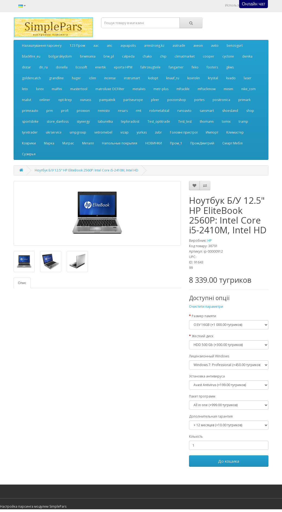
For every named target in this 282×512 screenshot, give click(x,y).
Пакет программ (202, 396)
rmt (138, 110)
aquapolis (128, 45)
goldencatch (31, 78)
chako (147, 56)
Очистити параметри (206, 306)
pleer (155, 99)
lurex (40, 89)
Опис (22, 283)
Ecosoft (81, 67)
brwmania (87, 56)
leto (25, 89)
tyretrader (30, 132)
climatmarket (185, 56)
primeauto (30, 110)
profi (65, 110)
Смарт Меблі (232, 143)
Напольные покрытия (119, 143)
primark (244, 99)
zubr (158, 132)
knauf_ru (172, 78)
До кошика (228, 461)
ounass (85, 99)
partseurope (133, 99)
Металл (88, 143)
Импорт (212, 132)
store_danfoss (58, 121)
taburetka (105, 121)
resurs (123, 110)
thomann (207, 121)
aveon (198, 45)
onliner (44, 99)
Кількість (196, 436)
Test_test (185, 121)
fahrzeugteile (150, 67)
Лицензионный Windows (209, 356)
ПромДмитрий (202, 143)
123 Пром (77, 45)
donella (62, 67)
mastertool (78, 89)
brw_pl (109, 56)
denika (247, 56)
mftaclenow (207, 89)
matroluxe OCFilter (109, 89)
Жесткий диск (202, 336)
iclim (92, 78)
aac (96, 45)
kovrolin (193, 78)
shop (250, 110)
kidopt (153, 78)
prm (49, 110)
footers (212, 67)
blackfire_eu (31, 56)
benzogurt (235, 45)
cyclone (228, 56)
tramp (243, 121)
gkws (230, 67)
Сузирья (29, 154)
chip (163, 56)
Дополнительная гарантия (211, 416)
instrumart (132, 78)
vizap (124, 132)
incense (110, 78)
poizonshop (176, 99)
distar (26, 67)
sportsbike (30, 121)
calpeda (128, 56)
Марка (49, 143)
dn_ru (43, 67)
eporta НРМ (123, 67)
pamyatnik (107, 99)
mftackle (183, 89)
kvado (231, 78)
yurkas (142, 132)
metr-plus (160, 89)
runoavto (184, 110)
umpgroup (78, 132)
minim (228, 89)
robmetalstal (159, 110)
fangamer (176, 67)
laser (247, 78)
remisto (104, 110)
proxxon (83, 110)
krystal (213, 78)
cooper (208, 56)
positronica (221, 99)
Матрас (68, 143)
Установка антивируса (207, 376)
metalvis (139, 89)
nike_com (248, 89)
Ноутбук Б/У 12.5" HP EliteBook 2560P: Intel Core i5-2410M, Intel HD (86, 170)
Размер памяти (204, 316)
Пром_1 (176, 143)
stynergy (83, 121)
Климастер (235, 132)
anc (109, 45)
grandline (56, 78)
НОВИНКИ (153, 143)
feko (195, 67)
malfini (57, 89)
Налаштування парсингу (42, 45)
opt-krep (65, 99)
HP (209, 240)
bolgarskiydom (60, 56)
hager (76, 78)
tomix (226, 121)
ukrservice (54, 132)
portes (199, 99)
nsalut (26, 99)
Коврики (29, 143)
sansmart (207, 110)
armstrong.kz (154, 45)
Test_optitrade (159, 121)
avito (215, 45)
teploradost (130, 121)
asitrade (178, 45)
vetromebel (103, 132)
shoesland (230, 110)
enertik (100, 67)
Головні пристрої (184, 132)
